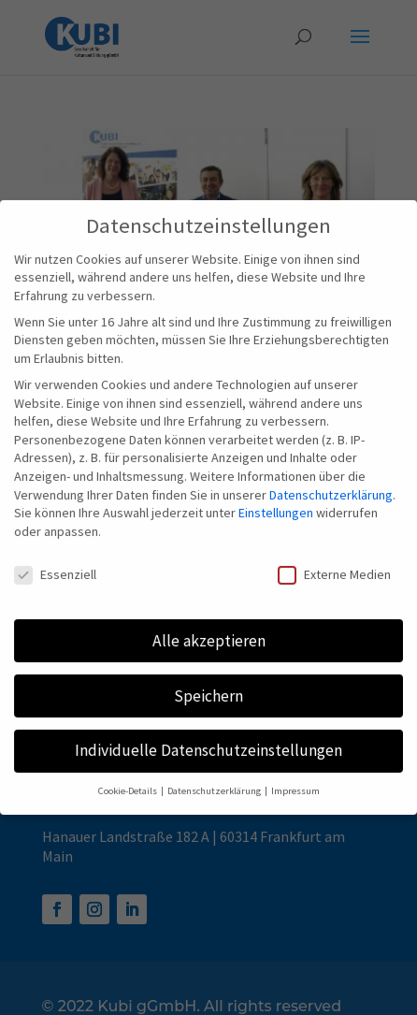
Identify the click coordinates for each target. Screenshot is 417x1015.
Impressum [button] (295, 779)
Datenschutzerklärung (331, 481)
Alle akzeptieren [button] (209, 627)
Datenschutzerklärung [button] (215, 779)
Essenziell (55, 562)
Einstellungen (275, 500)
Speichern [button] (208, 683)
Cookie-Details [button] (128, 779)
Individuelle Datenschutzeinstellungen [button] (208, 738)
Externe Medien (334, 562)
